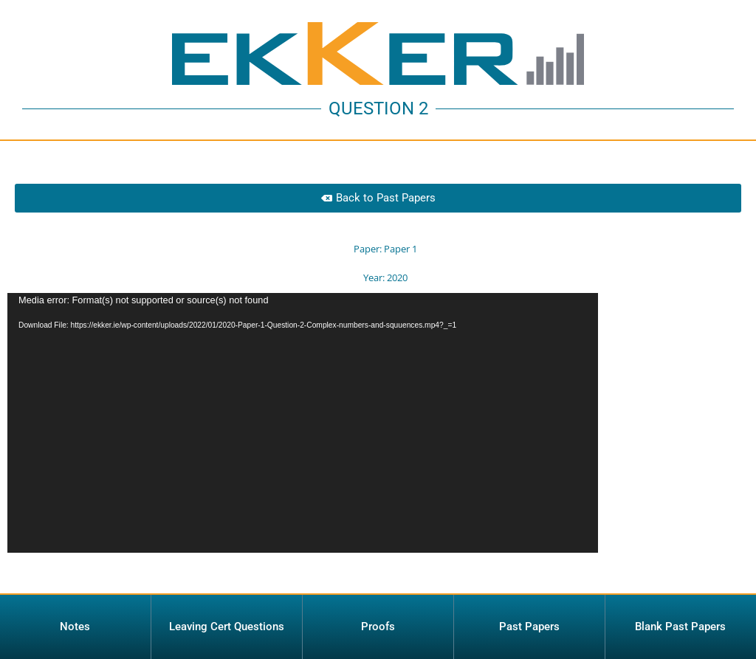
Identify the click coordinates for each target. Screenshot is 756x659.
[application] (302, 432)
